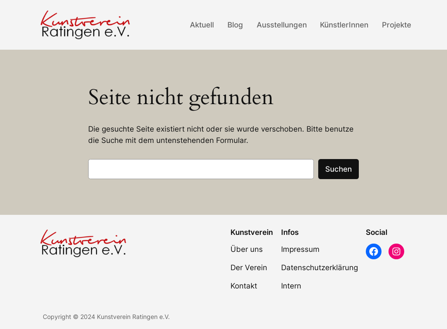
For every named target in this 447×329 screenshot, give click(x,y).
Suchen (338, 169)
